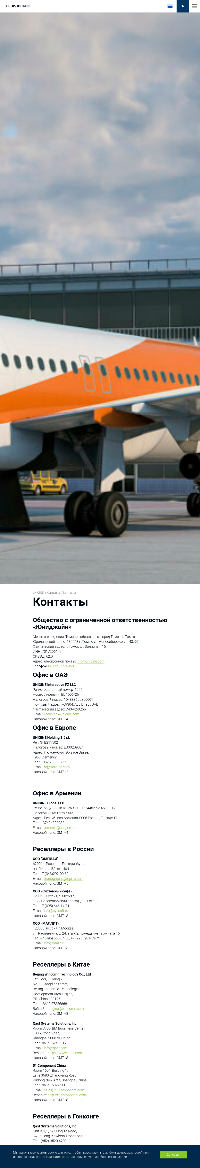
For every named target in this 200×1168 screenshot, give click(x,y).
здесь (65, 1157)
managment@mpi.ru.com (63, 878)
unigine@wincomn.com (66, 1009)
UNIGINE (38, 592)
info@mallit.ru (54, 943)
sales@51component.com (64, 1090)
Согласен (173, 1154)
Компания (53, 592)
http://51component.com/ (68, 1095)
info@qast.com (55, 1048)
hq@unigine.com (57, 767)
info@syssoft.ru (56, 911)
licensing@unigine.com (61, 714)
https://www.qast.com (65, 1053)
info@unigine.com (90, 661)
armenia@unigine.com (61, 828)
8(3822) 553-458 (61, 666)
